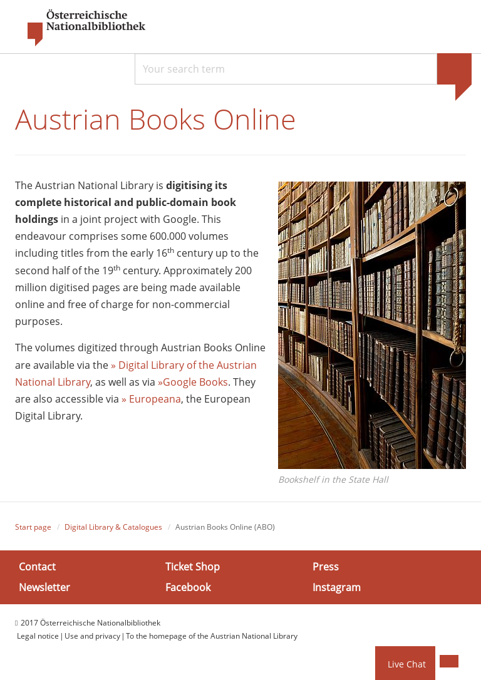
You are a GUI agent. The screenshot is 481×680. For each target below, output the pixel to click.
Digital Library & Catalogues (113, 527)
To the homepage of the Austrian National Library (211, 636)
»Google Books (193, 382)
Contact (37, 567)
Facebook (187, 587)
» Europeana (151, 399)
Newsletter (44, 587)
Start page (33, 527)
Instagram (337, 587)
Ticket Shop (192, 567)
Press (326, 567)
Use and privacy (92, 636)
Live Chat (407, 664)
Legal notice (38, 636)
